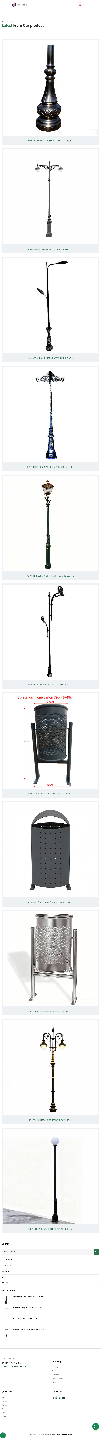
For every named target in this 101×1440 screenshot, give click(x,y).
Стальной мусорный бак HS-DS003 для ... (50, 902)
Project (4, 1405)
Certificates (55, 1375)
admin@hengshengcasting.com (14, 1367)
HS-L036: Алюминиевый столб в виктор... (50, 358)
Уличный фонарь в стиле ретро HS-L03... (50, 1229)
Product (4, 1401)
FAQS (3, 1413)
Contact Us (55, 1382)
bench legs (50, 1277)
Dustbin (50, 1283)
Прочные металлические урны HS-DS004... (50, 793)
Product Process (57, 1379)
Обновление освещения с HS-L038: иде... (50, 140)
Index (4, 21)
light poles (50, 1266)
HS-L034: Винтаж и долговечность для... (50, 1120)
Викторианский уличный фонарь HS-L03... (50, 467)
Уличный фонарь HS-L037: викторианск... (50, 249)
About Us (55, 1367)
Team (54, 1371)
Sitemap (4, 1416)
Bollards (50, 1271)
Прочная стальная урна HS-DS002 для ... (50, 1011)
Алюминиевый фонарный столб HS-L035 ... (50, 576)
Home (4, 1397)
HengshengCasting (64, 1434)
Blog (3, 1409)
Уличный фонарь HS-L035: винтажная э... (50, 684)
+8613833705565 (11, 1363)
